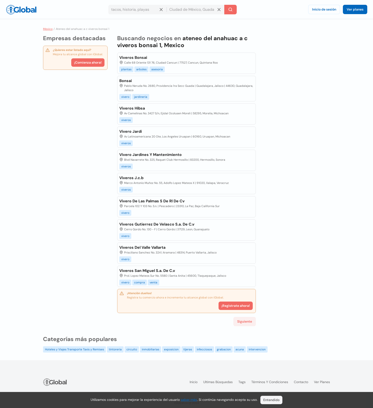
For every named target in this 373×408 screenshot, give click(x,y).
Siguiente (244, 321)
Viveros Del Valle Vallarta (142, 247)
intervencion (257, 349)
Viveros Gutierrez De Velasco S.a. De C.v (156, 224)
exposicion (171, 349)
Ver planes (355, 9)
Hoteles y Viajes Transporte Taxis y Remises (74, 349)
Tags (242, 382)
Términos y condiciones (269, 382)
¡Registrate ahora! (235, 305)
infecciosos (204, 349)
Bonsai (125, 80)
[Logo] (21, 9)
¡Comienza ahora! (88, 62)
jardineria (140, 97)
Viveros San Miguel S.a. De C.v (147, 270)
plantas (126, 69)
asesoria (157, 69)
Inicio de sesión (324, 9)
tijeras (187, 349)
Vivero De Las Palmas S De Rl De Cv (152, 201)
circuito (131, 349)
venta (153, 282)
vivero (125, 97)
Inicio (193, 382)
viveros (126, 120)
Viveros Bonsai (133, 57)
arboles (141, 69)
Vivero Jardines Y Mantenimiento (150, 154)
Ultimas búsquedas (218, 382)
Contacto (301, 382)
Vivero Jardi (130, 131)
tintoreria (115, 349)
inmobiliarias (150, 349)
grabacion (224, 349)
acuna (240, 349)
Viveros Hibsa (132, 108)
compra (139, 282)
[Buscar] (230, 9)
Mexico (48, 29)
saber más (189, 399)
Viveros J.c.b (131, 177)
